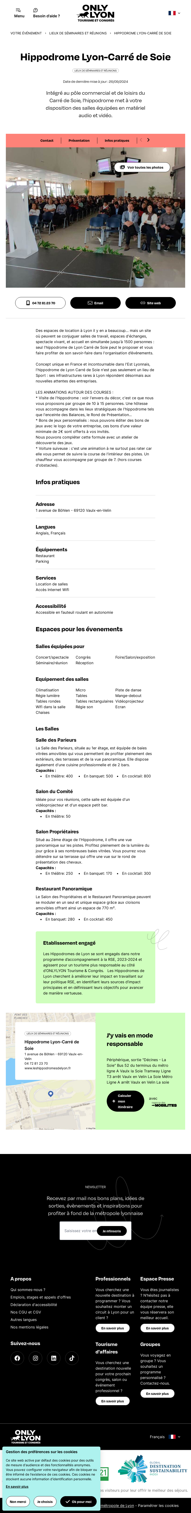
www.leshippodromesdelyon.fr (48, 1068)
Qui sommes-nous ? (28, 1289)
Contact (46, 140)
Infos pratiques (117, 140)
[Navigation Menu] (19, 13)
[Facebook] (17, 1358)
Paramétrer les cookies (158, 1505)
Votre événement (26, 33)
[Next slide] (148, 140)
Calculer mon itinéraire (123, 1101)
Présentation (79, 140)
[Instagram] (35, 1358)
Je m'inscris (112, 1231)
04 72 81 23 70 (40, 303)
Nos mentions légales (29, 1327)
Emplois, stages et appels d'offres (41, 1297)
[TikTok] (72, 1358)
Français (165, 1436)
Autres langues (24, 1319)
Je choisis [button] (45, 1501)
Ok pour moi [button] (78, 1501)
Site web (151, 303)
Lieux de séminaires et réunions (78, 33)
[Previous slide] (141, 140)
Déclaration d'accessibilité (34, 1304)
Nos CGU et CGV (26, 1312)
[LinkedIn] (53, 1358)
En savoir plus (112, 1328)
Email (95, 303)
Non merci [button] (18, 1501)
